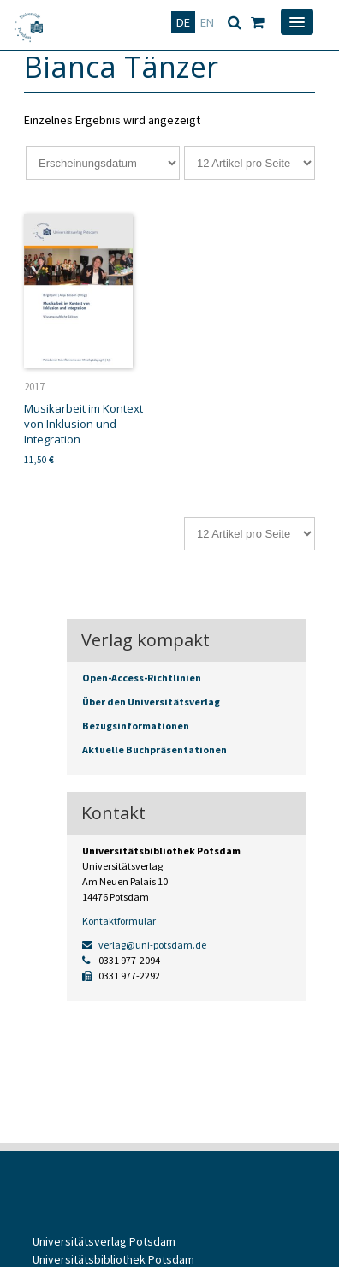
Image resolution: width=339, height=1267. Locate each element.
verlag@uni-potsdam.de (144, 944)
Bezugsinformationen (135, 725)
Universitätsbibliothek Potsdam (113, 1259)
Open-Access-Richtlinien (141, 677)
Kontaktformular (119, 920)
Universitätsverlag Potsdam (104, 1241)
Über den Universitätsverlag (151, 701)
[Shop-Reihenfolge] (103, 163)
